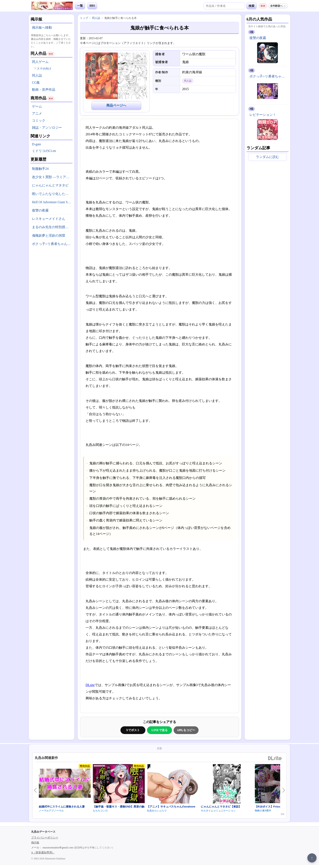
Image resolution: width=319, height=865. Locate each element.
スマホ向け (44, 68)
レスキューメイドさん (48, 218)
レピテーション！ (262, 114)
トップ (84, 18)
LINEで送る (159, 730)
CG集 (36, 82)
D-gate (36, 144)
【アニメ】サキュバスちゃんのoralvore (171, 806)
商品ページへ (116, 105)
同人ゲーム (40, 62)
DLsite (90, 685)
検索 (251, 5)
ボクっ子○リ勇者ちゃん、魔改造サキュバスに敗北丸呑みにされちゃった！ (52, 244)
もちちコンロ (100, 810)
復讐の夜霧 (40, 210)
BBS (92, 5)
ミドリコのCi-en (44, 151)
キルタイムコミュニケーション (218, 810)
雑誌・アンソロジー (47, 127)
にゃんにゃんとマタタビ (50, 185)
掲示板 (35, 842)
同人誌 (37, 75)
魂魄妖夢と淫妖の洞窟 (48, 235)
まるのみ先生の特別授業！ (52, 227)
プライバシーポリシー (44, 837)
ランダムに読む (267, 157)
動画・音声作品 (43, 89)
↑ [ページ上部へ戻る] (312, 858)
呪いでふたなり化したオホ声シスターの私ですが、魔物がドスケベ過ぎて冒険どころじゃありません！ (52, 194)
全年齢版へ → (278, 5)
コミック (38, 120)
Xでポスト (133, 730)
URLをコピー (186, 730)
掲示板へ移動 (42, 27)
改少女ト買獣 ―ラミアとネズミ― (52, 177)
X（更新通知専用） (43, 852)
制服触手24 (40, 168)
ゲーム (37, 106)
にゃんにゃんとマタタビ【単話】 (221, 806)
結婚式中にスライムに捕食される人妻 (62, 806)
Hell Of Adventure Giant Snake (52, 202)
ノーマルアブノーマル (51, 810)
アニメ (37, 113)
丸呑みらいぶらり (157, 810)
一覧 (80, 5)
